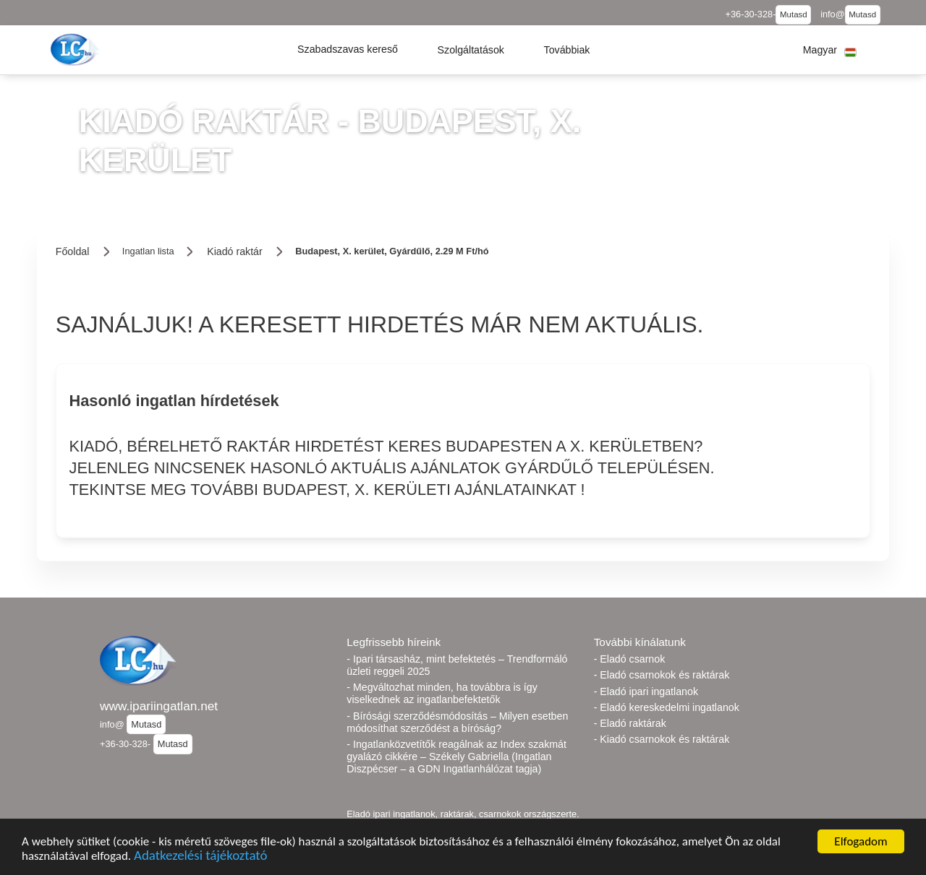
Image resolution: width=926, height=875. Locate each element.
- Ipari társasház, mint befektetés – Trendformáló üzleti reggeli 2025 (457, 665)
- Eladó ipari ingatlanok (646, 691)
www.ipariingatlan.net (159, 706)
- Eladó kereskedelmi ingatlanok (666, 707)
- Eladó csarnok (630, 659)
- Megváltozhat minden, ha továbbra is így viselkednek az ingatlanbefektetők (442, 693)
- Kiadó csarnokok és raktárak (662, 739)
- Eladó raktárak (630, 723)
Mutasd (793, 14)
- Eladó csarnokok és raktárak (662, 675)
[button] (347, 49)
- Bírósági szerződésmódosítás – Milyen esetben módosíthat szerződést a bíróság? (457, 722)
